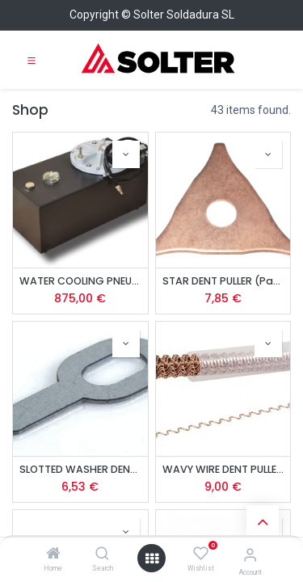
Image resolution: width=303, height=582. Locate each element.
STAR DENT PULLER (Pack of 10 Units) (223, 281)
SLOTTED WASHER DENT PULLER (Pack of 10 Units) (80, 469)
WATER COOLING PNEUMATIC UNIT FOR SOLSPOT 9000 (80, 281)
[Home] (53, 554)
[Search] (102, 554)
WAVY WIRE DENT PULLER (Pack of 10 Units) (223, 469)
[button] (126, 154)
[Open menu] (151, 558)
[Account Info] (250, 555)
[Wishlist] (201, 553)
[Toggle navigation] (31, 60)
